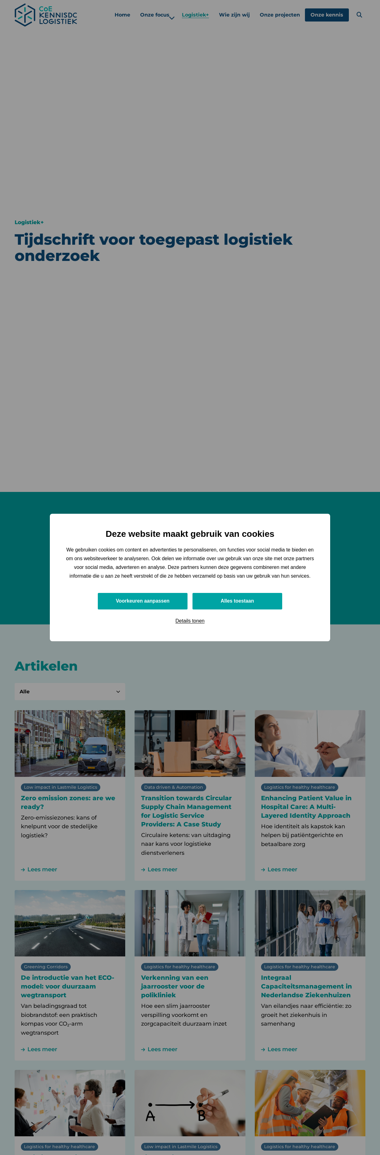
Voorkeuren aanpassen (143, 601)
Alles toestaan (237, 601)
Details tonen (189, 620)
